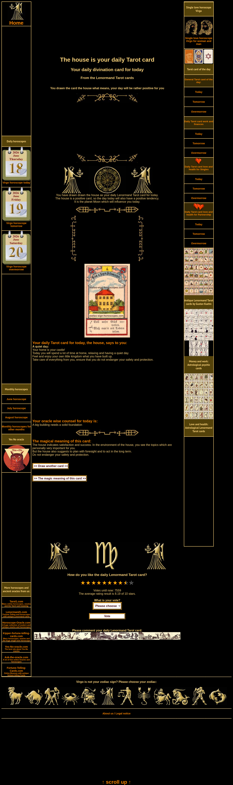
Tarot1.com (16, 603)
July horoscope (16, 408)
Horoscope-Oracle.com (16, 624)
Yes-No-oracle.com (16, 648)
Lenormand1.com (16, 614)
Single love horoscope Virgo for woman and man (198, 39)
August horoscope (16, 417)
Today (198, 91)
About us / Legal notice (116, 713)
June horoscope (16, 399)
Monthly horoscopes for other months (16, 428)
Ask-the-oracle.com (16, 659)
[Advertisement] (16, 81)
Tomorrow (199, 101)
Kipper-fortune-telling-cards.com (16, 637)
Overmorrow (198, 111)
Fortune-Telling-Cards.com (16, 671)
